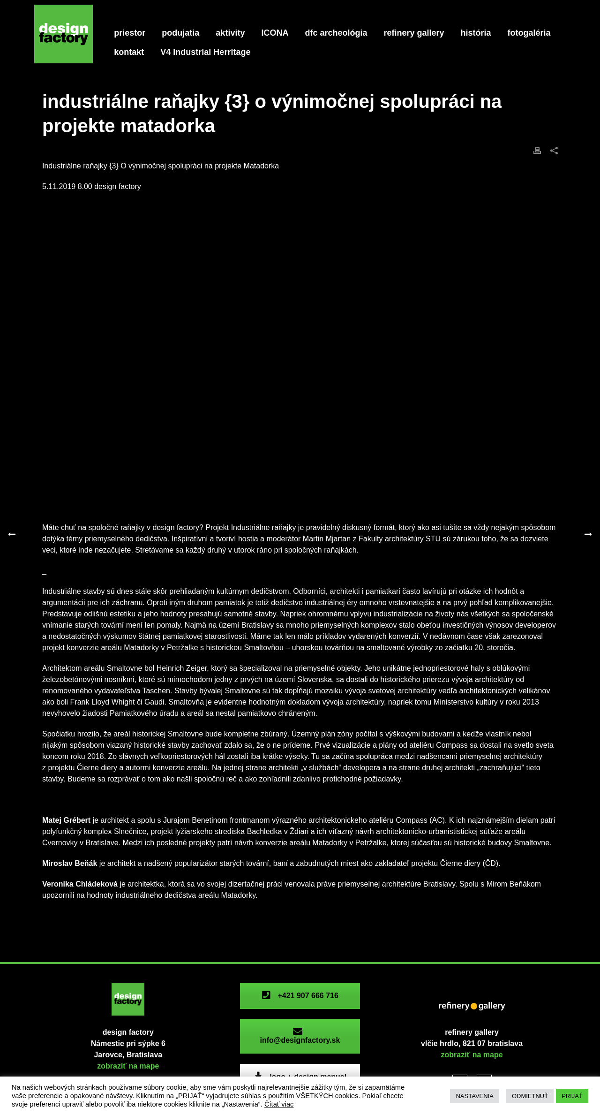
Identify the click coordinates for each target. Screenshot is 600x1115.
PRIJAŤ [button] (572, 1096)
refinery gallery (413, 33)
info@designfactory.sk (300, 1036)
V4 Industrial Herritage (205, 52)
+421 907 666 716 (300, 996)
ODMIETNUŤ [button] (530, 1096)
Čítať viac (279, 1104)
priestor (129, 33)
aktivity (230, 33)
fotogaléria (529, 33)
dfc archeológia (336, 33)
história (476, 33)
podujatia (180, 33)
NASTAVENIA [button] (474, 1096)
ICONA (274, 33)
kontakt (129, 52)
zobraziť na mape (128, 1066)
